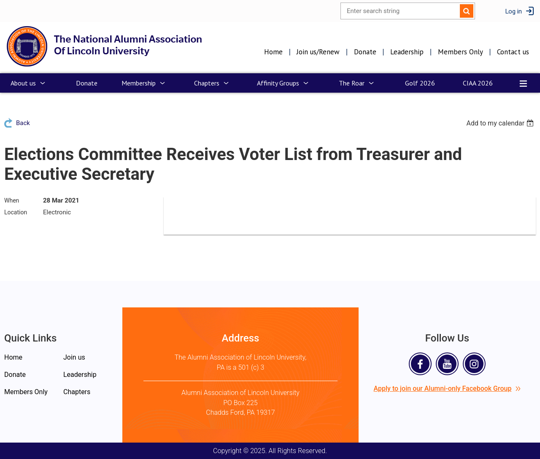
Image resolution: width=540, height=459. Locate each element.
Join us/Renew (318, 51)
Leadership (407, 51)
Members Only (460, 51)
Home (273, 51)
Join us (74, 357)
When (11, 200)
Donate (365, 51)
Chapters (76, 392)
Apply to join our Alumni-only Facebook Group (447, 388)
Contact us (513, 51)
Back (23, 123)
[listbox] (501, 123)
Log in (513, 11)
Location (15, 212)
